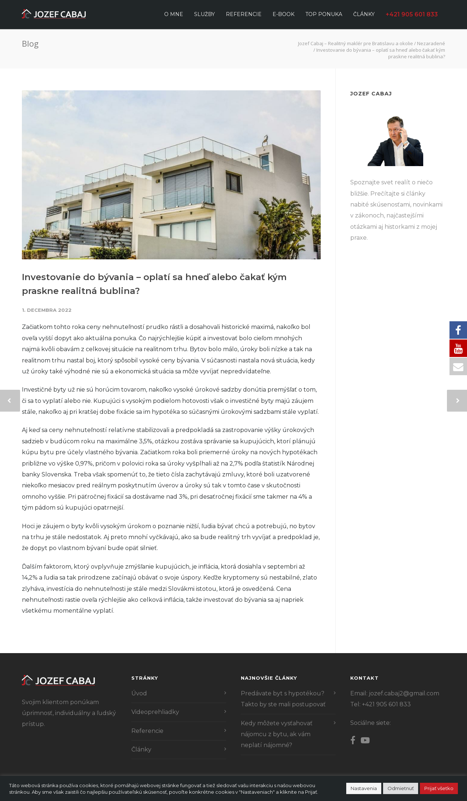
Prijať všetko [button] (439, 788)
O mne (173, 14)
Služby (204, 14)
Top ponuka (323, 14)
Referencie (244, 14)
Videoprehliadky (155, 711)
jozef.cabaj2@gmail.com (404, 693)
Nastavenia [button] (364, 788)
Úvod (139, 693)
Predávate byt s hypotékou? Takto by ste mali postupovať (283, 699)
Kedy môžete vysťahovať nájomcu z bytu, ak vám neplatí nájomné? (277, 734)
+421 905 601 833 (412, 14)
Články (364, 14)
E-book (283, 14)
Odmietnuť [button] (400, 788)
